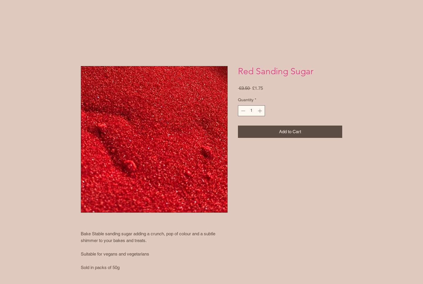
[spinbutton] (251, 111)
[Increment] (260, 111)
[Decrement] (242, 111)
